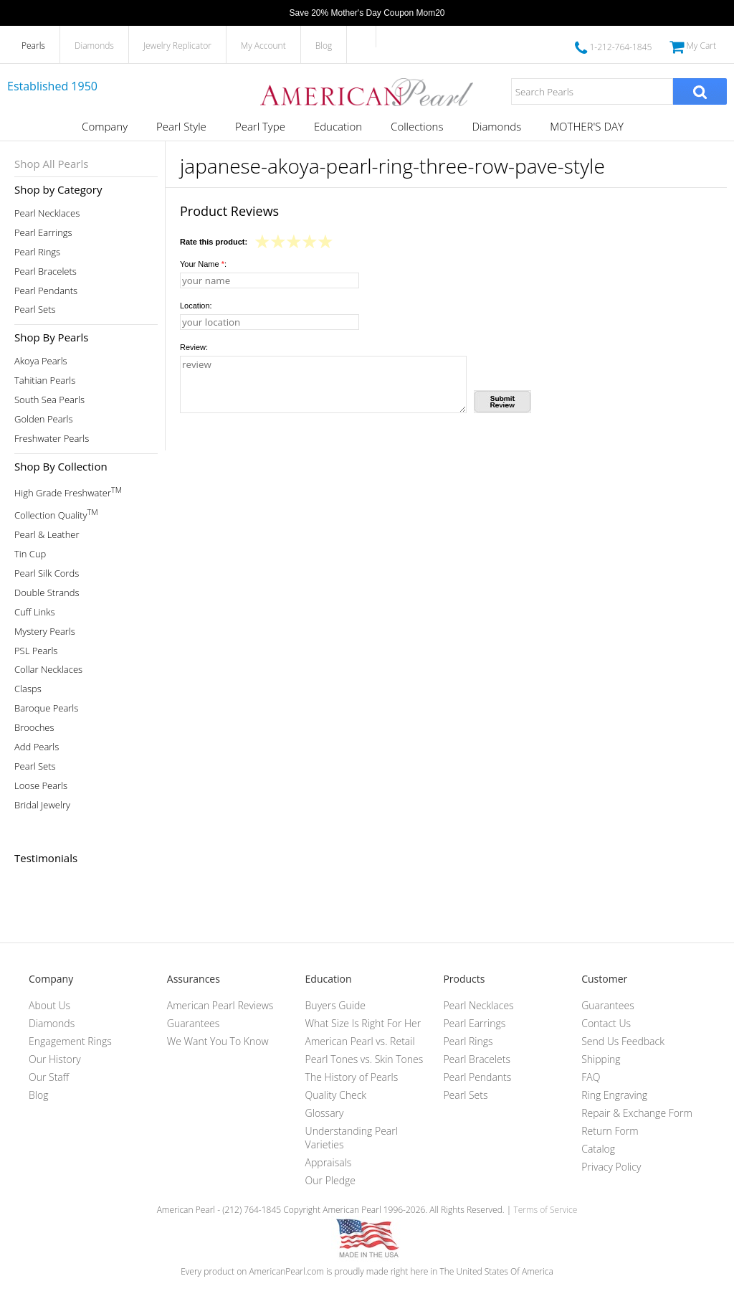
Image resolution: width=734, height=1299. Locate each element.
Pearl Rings (37, 252)
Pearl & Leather (47, 535)
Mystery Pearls (44, 631)
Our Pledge (330, 1180)
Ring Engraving (614, 1095)
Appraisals (328, 1162)
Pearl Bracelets (45, 271)
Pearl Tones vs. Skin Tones (364, 1059)
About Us (49, 1005)
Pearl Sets (35, 309)
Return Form (609, 1131)
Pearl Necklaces (47, 213)
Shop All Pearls (51, 163)
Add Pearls (36, 747)
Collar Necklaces (48, 669)
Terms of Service (545, 1210)
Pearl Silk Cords (46, 573)
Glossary (324, 1113)
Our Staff (49, 1077)
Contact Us (606, 1023)
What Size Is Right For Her (363, 1023)
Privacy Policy (611, 1166)
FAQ (590, 1077)
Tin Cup (30, 554)
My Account (263, 45)
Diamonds (94, 45)
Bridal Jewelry (42, 805)
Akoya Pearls (40, 361)
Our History (55, 1059)
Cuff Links (34, 612)
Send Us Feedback (622, 1041)
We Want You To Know (218, 1041)
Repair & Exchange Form (636, 1113)
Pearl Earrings (43, 233)
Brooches (34, 728)
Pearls (33, 45)
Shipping (600, 1059)
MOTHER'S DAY (587, 126)
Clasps (28, 689)
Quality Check (336, 1095)
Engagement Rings (70, 1041)
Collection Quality (56, 513)
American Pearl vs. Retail (360, 1041)
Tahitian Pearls (44, 380)
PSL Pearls (35, 651)
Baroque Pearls (46, 708)
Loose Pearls (40, 786)
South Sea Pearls (49, 400)
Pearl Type (260, 126)
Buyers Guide (335, 1005)
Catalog (598, 1149)
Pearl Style (181, 126)
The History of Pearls (352, 1077)
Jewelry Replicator (177, 45)
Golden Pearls (43, 419)
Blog (324, 45)
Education (338, 126)
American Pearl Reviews (220, 1005)
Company (105, 126)
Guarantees (193, 1023)
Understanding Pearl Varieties (351, 1137)
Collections (417, 126)
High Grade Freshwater (68, 491)
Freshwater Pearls (51, 439)
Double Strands (47, 593)
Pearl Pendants (45, 291)
